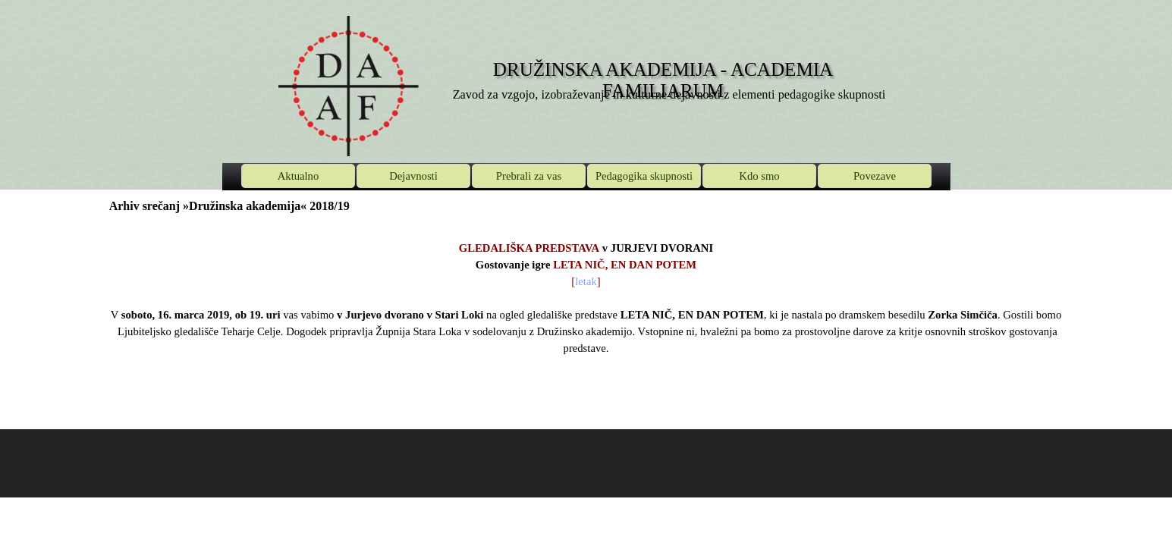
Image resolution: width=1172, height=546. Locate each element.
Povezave (874, 176)
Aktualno (298, 176)
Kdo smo (759, 176)
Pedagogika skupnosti (644, 176)
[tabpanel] (586, 306)
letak (585, 281)
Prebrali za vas (528, 176)
